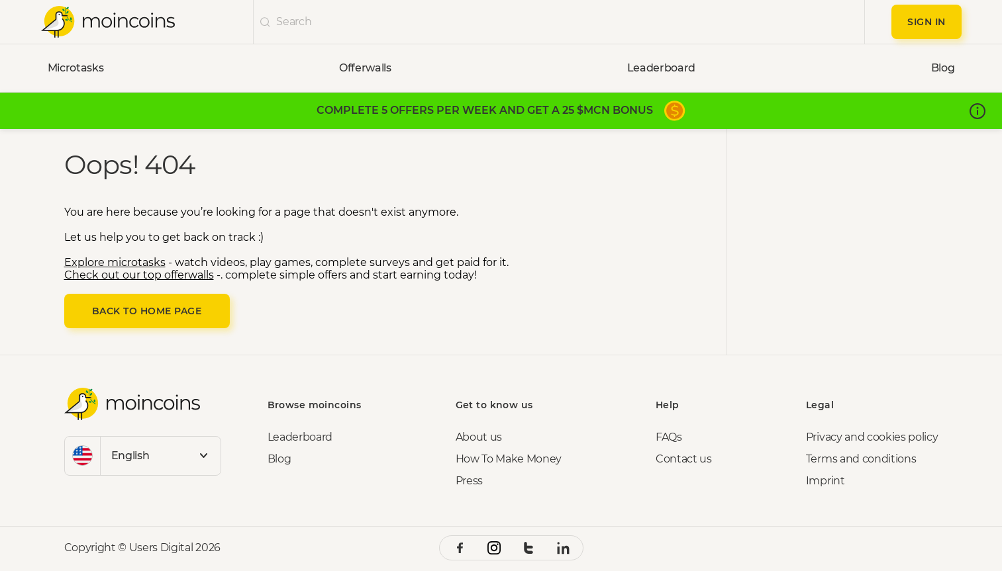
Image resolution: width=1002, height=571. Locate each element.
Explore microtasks (115, 262)
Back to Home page (147, 311)
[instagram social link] (494, 548)
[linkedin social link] (563, 548)
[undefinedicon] (265, 22)
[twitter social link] (528, 548)
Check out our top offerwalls (139, 275)
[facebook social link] (460, 548)
